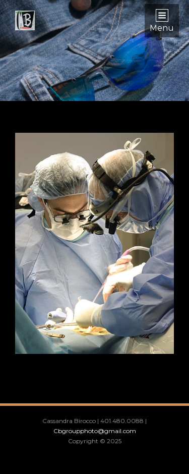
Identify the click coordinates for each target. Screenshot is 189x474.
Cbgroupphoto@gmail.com (94, 431)
